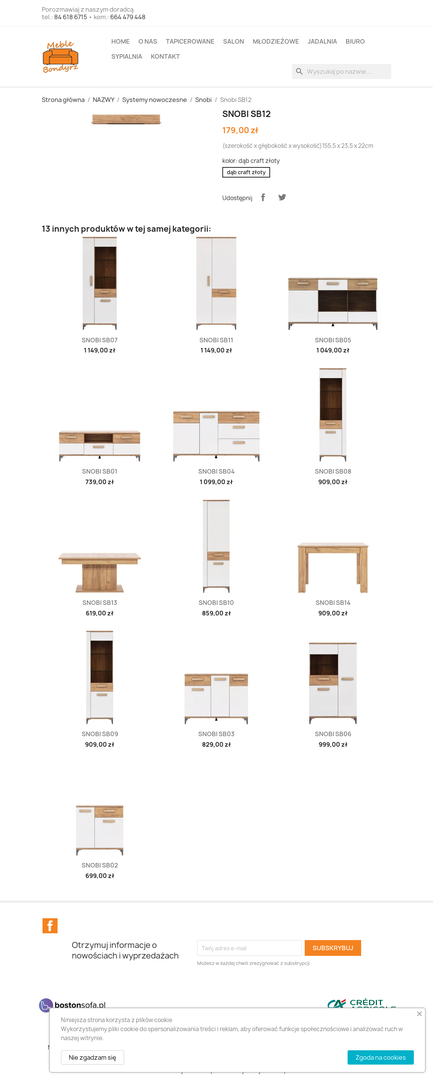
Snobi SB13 (99, 602)
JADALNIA (322, 41)
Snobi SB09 (100, 734)
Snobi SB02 (100, 865)
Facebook (50, 925)
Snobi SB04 (216, 471)
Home (120, 41)
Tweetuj (282, 197)
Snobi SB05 (333, 340)
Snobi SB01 (99, 471)
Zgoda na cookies (381, 1057)
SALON (233, 41)
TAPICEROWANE (190, 41)
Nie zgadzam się (92, 1057)
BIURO (355, 41)
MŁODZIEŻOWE (276, 41)
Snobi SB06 (333, 734)
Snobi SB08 (333, 471)
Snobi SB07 (100, 340)
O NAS (147, 41)
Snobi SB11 (216, 340)
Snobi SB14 (333, 602)
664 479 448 (128, 17)
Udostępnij (262, 197)
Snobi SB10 (216, 602)
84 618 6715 (70, 17)
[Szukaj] (341, 71)
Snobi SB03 (216, 734)
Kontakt (165, 56)
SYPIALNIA (126, 56)
